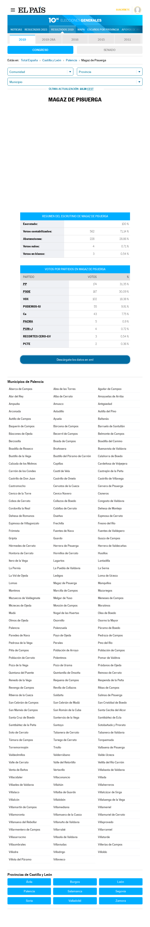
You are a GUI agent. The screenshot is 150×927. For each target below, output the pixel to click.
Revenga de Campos (21, 687)
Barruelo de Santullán (111, 426)
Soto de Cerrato (18, 732)
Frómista (14, 530)
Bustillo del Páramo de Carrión (72, 456)
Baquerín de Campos (21, 426)
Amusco (58, 404)
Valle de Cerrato (19, 762)
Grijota (13, 538)
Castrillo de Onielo (64, 478)
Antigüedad (105, 404)
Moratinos (104, 605)
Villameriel (104, 807)
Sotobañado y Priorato (112, 725)
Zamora (121, 900)
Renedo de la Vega (20, 680)
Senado (110, 50)
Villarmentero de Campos (24, 829)
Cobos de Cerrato (19, 501)
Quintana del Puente (21, 672)
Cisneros (103, 493)
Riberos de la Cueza (21, 695)
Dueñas (58, 516)
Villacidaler (16, 777)
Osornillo (58, 620)
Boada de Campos (64, 441)
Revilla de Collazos (64, 687)
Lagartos (58, 560)
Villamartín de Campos (23, 807)
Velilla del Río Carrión (111, 762)
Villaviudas (60, 844)
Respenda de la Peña (111, 680)
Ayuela (57, 418)
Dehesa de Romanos (21, 516)
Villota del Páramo (20, 859)
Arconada (15, 411)
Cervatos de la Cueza (66, 486)
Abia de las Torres (64, 389)
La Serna (103, 568)
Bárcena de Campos (65, 426)
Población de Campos (111, 650)
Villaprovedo (105, 822)
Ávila (29, 882)
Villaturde (104, 837)
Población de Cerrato (22, 657)
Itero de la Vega (18, 560)
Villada (102, 777)
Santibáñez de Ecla (109, 717)
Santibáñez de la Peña (22, 725)
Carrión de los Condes (22, 471)
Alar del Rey (16, 396)
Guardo (57, 538)
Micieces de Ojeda (20, 605)
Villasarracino (17, 837)
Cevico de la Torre (20, 493)
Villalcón (14, 799)
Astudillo (58, 411)
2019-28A (48, 39)
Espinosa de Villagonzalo (24, 523)
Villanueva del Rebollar (23, 822)
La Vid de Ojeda (18, 575)
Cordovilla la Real (19, 508)
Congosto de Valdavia (111, 501)
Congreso (40, 50)
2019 (22, 39)
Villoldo (102, 852)
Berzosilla (15, 441)
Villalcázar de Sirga (110, 792)
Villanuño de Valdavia (66, 822)
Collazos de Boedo (64, 501)
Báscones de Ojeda (21, 433)
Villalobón (59, 799)
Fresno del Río (106, 523)
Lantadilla (104, 560)
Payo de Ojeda (62, 635)
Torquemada (106, 740)
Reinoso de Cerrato (110, 672)
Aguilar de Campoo (109, 389)
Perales (58, 643)
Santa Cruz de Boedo (22, 717)
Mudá (12, 613)
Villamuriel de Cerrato (111, 814)
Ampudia (14, 404)
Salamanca (75, 891)
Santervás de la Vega (66, 717)
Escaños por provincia (103, 29)
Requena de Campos (66, 680)
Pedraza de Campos (110, 635)
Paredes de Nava (19, 635)
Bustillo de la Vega (20, 456)
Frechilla (58, 523)
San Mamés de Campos (23, 710)
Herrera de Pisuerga (66, 545)
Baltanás (103, 418)
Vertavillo (59, 769)
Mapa (81, 29)
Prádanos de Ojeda (109, 665)
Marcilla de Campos (65, 590)
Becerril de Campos (65, 433)
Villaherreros (106, 784)
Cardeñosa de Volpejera (112, 463)
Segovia (121, 891)
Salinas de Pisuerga (110, 695)
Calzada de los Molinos (23, 463)
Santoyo (58, 725)
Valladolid (75, 900)
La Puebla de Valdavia (66, 568)
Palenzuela (60, 628)
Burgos (75, 882)
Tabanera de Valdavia (111, 732)
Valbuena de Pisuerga (111, 747)
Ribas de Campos (108, 687)
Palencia (14, 628)
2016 (74, 39)
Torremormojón (18, 747)
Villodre (13, 852)
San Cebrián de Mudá (66, 702)
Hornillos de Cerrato (65, 553)
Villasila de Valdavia (65, 837)
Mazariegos (105, 590)
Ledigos (58, 575)
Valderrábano (61, 755)
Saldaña (58, 695)
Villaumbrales (17, 844)
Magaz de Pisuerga (65, 583)
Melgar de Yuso (62, 598)
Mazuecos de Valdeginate (24, 598)
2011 (127, 39)
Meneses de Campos (110, 598)
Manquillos (104, 583)
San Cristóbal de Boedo (112, 702)
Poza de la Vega (18, 665)
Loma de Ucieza (108, 575)
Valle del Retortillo (64, 762)
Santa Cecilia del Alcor (112, 710)
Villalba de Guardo (64, 792)
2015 (101, 39)
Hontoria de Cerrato (21, 553)
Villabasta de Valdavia (111, 769)
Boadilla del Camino (110, 441)
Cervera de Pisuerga (110, 486)
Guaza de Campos (109, 538)
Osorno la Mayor (108, 620)
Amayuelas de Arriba (111, 396)
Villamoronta (17, 814)
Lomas (13, 583)
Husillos (103, 553)
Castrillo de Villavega (111, 478)
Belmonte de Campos (111, 433)
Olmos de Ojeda (18, 620)
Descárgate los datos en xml (75, 359)
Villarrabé (59, 829)
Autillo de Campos (20, 418)
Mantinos (14, 590)
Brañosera (59, 448)
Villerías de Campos (110, 844)
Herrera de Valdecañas (112, 545)
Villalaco (14, 792)
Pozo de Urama (62, 665)
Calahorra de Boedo (110, 456)
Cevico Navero (62, 493)
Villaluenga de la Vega (111, 799)
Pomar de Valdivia (109, 657)
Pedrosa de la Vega (21, 643)
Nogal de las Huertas (66, 613)
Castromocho (17, 486)
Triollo (57, 747)
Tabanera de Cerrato (66, 732)
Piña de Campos (19, 650)
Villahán (58, 784)
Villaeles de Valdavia (21, 784)
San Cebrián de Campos (23, 702)
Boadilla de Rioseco (21, 448)
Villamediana (61, 807)
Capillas (58, 463)
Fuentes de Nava (63, 530)
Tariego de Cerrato (65, 740)
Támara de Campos (21, 740)
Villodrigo (59, 852)
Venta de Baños (18, 769)
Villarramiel (105, 829)
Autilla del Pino (107, 411)
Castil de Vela (61, 471)
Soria (29, 900)
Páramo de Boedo (109, 628)
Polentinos (59, 657)
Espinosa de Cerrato (110, 516)
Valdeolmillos (17, 755)
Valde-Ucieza (106, 755)
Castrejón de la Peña (110, 471)
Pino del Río (105, 643)
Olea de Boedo (107, 613)
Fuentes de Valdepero (111, 530)
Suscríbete (122, 9)
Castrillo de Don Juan (22, 478)
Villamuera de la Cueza (67, 814)
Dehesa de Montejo (110, 508)
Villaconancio (61, 777)
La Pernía (15, 568)
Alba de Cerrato (63, 396)
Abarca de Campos (20, 389)
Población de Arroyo (65, 650)
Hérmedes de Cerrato (22, 545)
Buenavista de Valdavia (112, 448)
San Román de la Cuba (67, 710)
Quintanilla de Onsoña (66, 672)
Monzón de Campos (65, 605)
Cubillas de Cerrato (65, 508)
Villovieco (59, 859)
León (120, 882)
